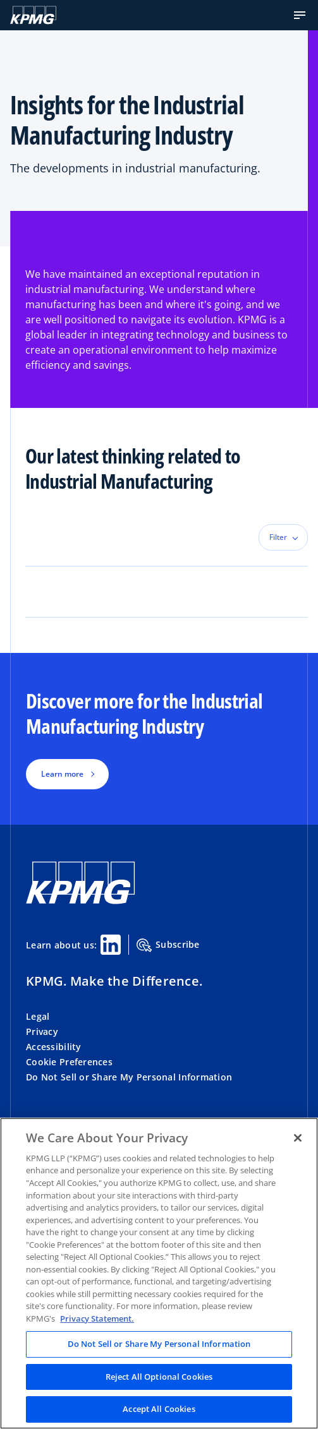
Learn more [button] (62, 773)
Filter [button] (278, 537)
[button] (299, 15)
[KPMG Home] (33, 15)
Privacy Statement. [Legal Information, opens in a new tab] (97, 1318)
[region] (159, 1273)
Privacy (42, 1031)
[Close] (298, 1138)
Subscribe (168, 945)
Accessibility (54, 1047)
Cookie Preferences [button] (69, 1062)
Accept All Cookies (159, 1408)
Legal (37, 1016)
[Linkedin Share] (111, 945)
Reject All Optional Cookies (159, 1376)
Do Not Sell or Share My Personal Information (129, 1077)
